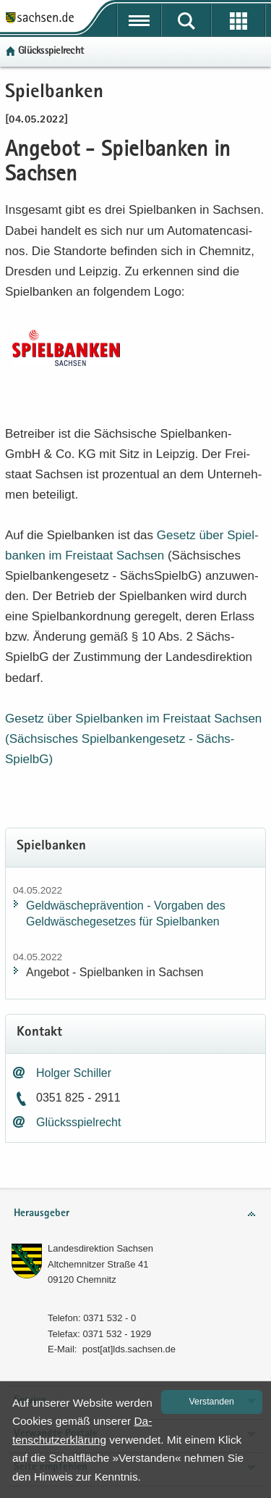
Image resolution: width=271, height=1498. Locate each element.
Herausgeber (41, 1213)
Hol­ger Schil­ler (73, 1073)
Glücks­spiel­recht (51, 51)
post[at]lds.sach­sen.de (129, 1349)
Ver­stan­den (211, 1402)
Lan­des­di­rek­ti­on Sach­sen (100, 1248)
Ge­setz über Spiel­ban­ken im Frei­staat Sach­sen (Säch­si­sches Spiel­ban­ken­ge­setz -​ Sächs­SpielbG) (133, 739)
